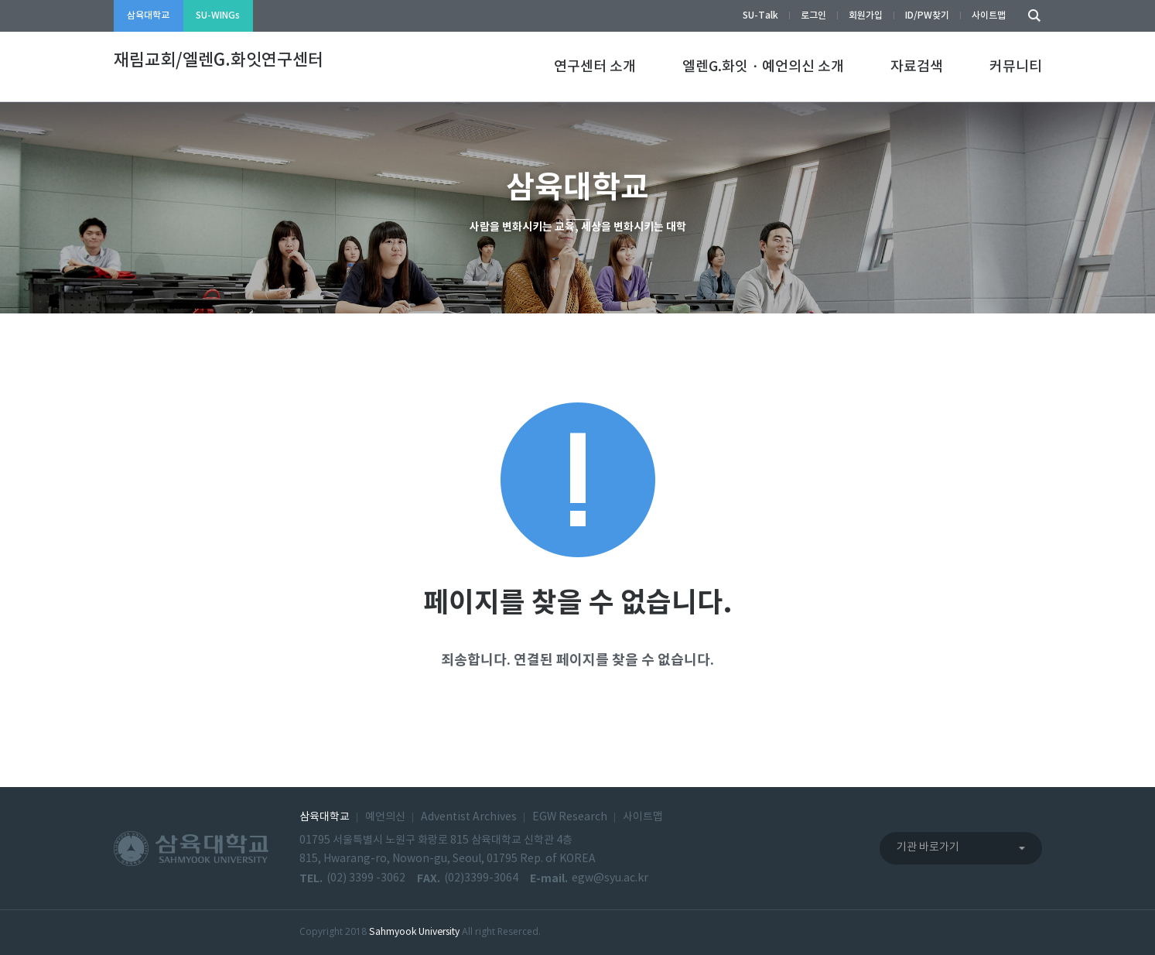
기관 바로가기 (928, 847)
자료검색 (916, 67)
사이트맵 (989, 15)
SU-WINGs (218, 15)
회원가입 (866, 15)
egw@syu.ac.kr (610, 878)
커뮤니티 (1015, 67)
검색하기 (1030, 16)
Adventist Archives (469, 817)
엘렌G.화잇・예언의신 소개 (763, 67)
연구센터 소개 (595, 67)
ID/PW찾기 (927, 15)
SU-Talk (760, 15)
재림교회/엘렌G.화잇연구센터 (218, 60)
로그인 (813, 15)
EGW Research (569, 817)
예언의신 (385, 817)
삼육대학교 (148, 15)
